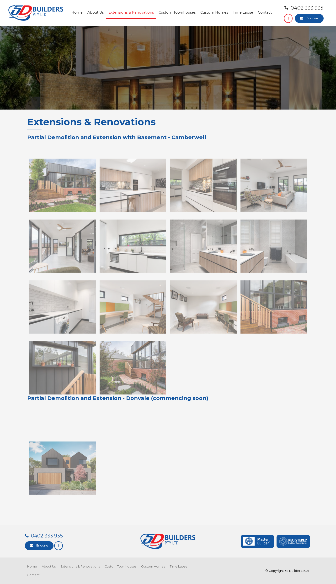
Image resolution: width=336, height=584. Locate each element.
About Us (95, 12)
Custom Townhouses (177, 12)
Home (77, 12)
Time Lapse (243, 12)
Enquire (312, 18)
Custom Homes (214, 12)
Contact (265, 12)
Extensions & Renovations (131, 12)
